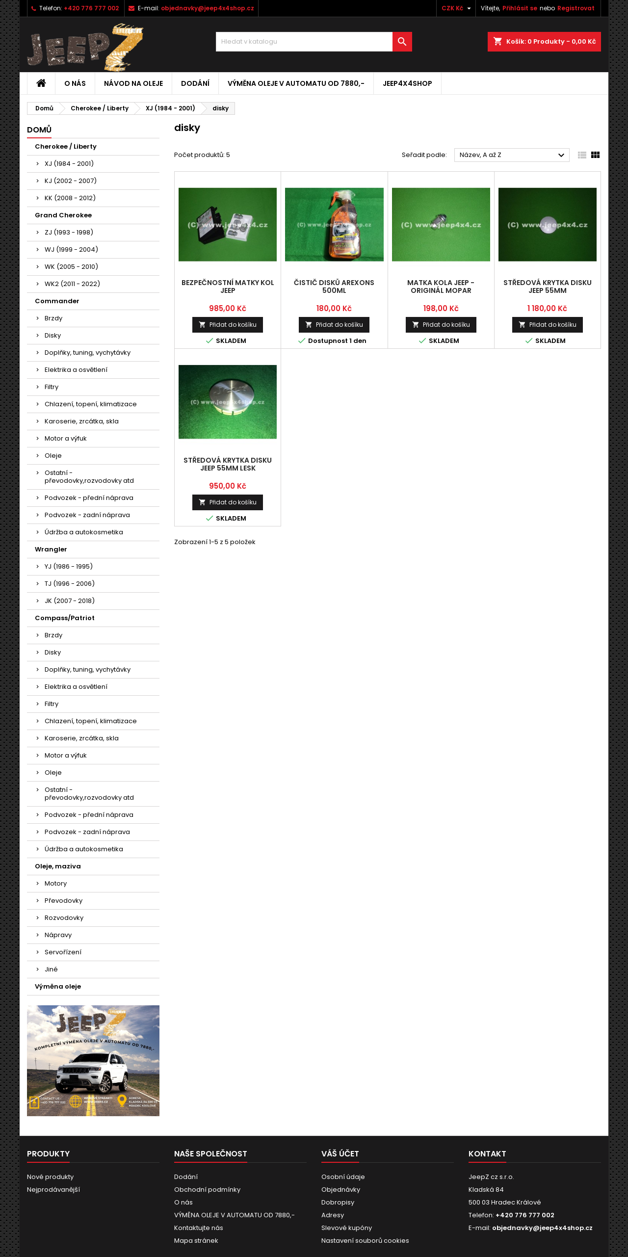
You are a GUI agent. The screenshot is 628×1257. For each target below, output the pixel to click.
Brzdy (53, 318)
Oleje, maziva (58, 866)
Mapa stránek (196, 1240)
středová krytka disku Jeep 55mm (547, 286)
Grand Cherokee (63, 215)
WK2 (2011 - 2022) (72, 283)
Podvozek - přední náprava (89, 497)
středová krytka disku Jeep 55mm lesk (227, 464)
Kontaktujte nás (198, 1227)
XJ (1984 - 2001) (69, 163)
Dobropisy (337, 1202)
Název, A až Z (513, 155)
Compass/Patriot (65, 618)
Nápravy (58, 935)
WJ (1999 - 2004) (71, 249)
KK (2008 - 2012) (70, 198)
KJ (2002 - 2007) (71, 180)
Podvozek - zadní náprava (87, 515)
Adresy (332, 1215)
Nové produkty (50, 1176)
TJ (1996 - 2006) (70, 583)
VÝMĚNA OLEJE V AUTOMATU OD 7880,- (296, 83)
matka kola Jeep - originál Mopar (440, 286)
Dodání (195, 83)
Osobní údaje (343, 1176)
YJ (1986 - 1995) (69, 566)
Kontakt (487, 1153)
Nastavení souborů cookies (365, 1240)
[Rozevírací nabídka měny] (457, 8)
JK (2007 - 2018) (70, 600)
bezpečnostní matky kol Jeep (228, 286)
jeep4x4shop (407, 83)
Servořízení (63, 952)
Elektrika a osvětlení (76, 369)
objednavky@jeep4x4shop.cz (207, 8)
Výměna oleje (58, 986)
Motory (56, 883)
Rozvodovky (64, 917)
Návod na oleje (133, 83)
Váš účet (340, 1153)
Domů (39, 129)
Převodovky (63, 900)
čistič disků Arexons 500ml (334, 286)
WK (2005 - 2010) (71, 266)
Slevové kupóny (346, 1227)
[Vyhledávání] (314, 42)
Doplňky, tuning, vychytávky (88, 352)
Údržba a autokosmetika (84, 532)
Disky (53, 335)
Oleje (53, 455)
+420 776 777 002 (91, 8)
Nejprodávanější (53, 1189)
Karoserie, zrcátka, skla (82, 421)
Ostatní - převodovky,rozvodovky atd (89, 476)
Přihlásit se (519, 8)
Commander (57, 301)
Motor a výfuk (66, 438)
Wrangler (51, 549)
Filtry (51, 387)
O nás (75, 83)
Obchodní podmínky (207, 1189)
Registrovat (576, 8)
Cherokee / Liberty (66, 146)
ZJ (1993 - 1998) (69, 232)
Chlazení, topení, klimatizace (91, 404)
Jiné (51, 969)
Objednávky (340, 1189)
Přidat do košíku (228, 324)
